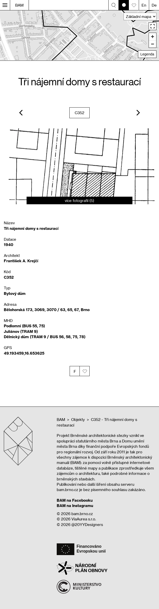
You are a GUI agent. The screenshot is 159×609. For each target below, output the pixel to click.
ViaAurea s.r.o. (83, 519)
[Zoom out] (152, 44)
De (154, 5)
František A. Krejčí (21, 260)
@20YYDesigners (87, 524)
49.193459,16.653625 (24, 353)
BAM (19, 5)
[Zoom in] (152, 36)
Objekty (78, 419)
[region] (79, 35)
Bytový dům (15, 293)
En (144, 5)
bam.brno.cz (82, 513)
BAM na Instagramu (75, 505)
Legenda (147, 54)
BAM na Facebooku (75, 500)
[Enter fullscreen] (152, 26)
